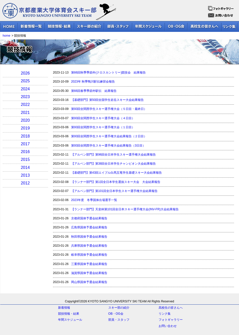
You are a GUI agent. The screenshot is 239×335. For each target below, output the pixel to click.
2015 (25, 159)
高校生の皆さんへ (171, 307)
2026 (25, 73)
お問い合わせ (168, 326)
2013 (25, 175)
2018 (25, 136)
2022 (25, 104)
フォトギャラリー (171, 319)
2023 (25, 97)
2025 (25, 81)
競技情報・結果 (68, 313)
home (6, 35)
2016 (25, 152)
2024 (25, 89)
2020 (25, 120)
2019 (25, 128)
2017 (25, 144)
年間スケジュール (70, 319)
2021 (25, 112)
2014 (25, 167)
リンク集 (165, 313)
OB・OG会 (115, 313)
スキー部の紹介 (118, 307)
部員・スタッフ (118, 319)
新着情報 (64, 307)
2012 (25, 183)
